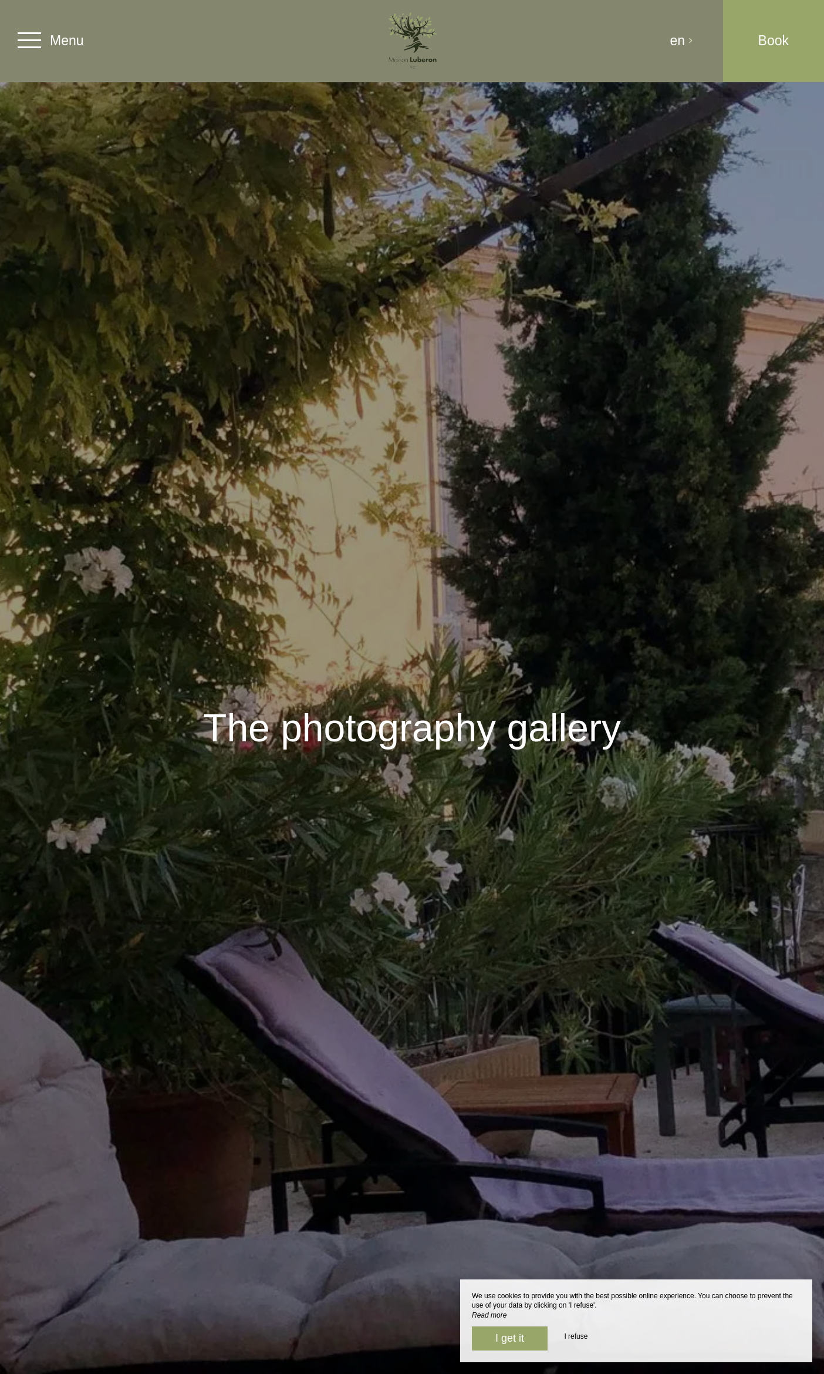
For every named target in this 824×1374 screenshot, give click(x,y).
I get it (509, 1338)
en (682, 40)
